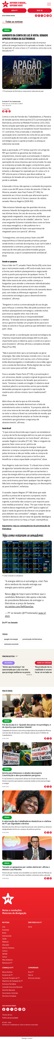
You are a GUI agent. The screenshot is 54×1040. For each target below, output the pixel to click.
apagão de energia (11, 639)
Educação (5, 945)
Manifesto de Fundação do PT (12, 981)
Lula (3, 927)
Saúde (4, 939)
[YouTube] (45, 15)
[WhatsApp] (47, 15)
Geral (30, 927)
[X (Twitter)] (42, 15)
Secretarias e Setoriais (10, 993)
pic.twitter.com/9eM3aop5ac (19, 606)
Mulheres (8, 663)
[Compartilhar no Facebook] (3, 111)
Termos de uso (7, 1015)
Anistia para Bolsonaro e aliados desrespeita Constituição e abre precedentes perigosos (22, 774)
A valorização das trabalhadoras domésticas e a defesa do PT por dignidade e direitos (26, 822)
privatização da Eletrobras (32, 639)
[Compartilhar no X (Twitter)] (6, 111)
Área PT (14, 10)
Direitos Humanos (8, 948)
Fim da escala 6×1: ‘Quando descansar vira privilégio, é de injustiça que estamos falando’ (26, 726)
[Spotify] (50, 15)
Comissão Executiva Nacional (12, 987)
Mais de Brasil (7, 691)
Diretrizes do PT (35, 922)
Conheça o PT (7, 968)
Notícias (5, 922)
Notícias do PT (7, 963)
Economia (5, 930)
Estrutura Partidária (9, 984)
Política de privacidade (10, 1018)
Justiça (4, 957)
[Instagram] (39, 15)
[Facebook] (36, 15)
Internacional (6, 936)
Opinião (4, 954)
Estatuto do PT (7, 975)
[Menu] (49, 4)
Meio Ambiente (7, 960)
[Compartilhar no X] (48, 738)
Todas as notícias (12, 21)
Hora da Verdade (44, 663)
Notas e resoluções (12, 910)
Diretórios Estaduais (9, 996)
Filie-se (40, 10)
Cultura (4, 951)
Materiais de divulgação (14, 913)
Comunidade (33, 968)
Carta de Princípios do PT (11, 978)
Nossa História (7, 972)
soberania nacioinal (11, 644)
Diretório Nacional (8, 990)
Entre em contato (34, 978)
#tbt (13, 594)
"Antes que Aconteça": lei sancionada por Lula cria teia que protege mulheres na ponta (16, 669)
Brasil (7, 721)
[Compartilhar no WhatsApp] (9, 111)
